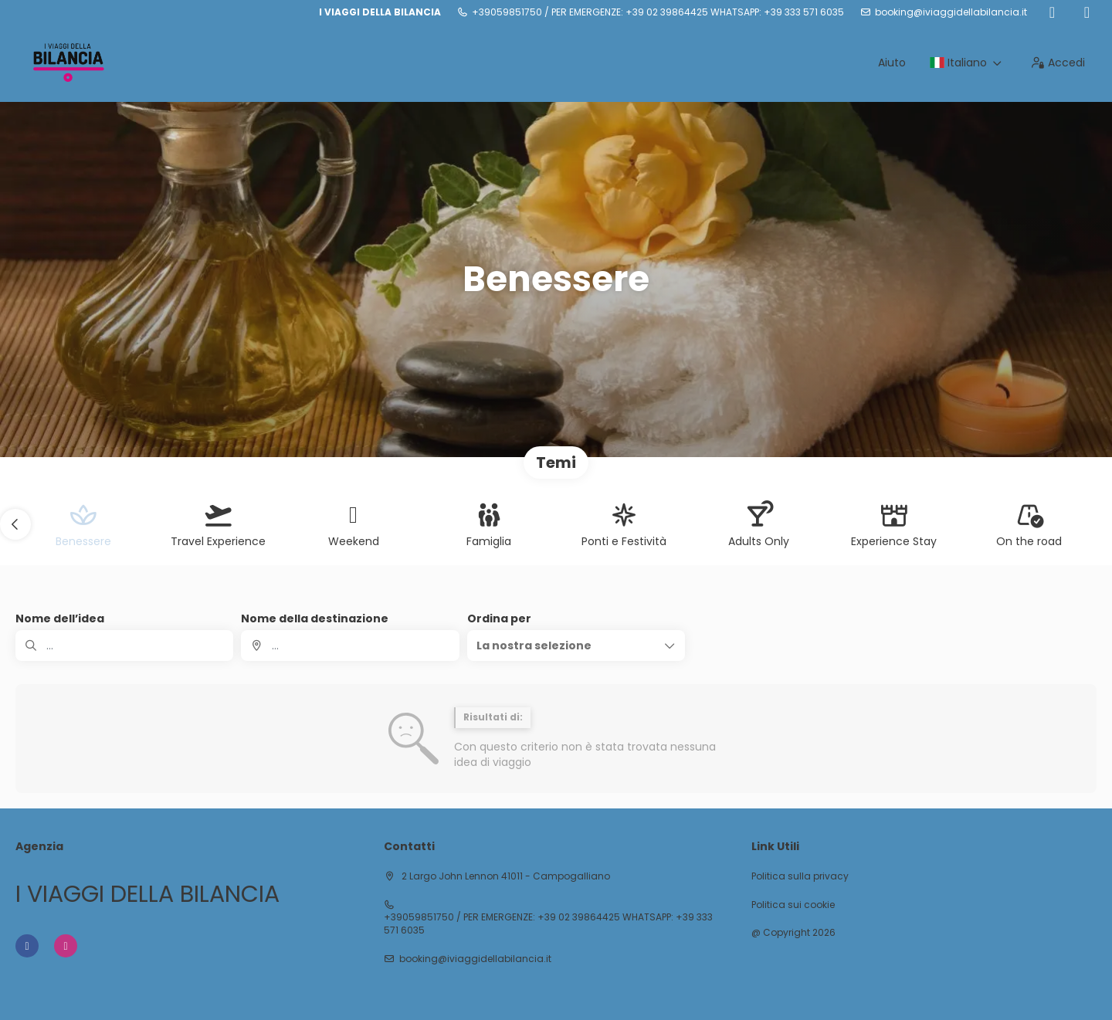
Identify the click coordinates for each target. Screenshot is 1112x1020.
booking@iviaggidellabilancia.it (951, 12)
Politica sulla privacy (800, 876)
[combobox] (350, 645)
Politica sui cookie (793, 905)
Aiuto (892, 62)
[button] (15, 524)
